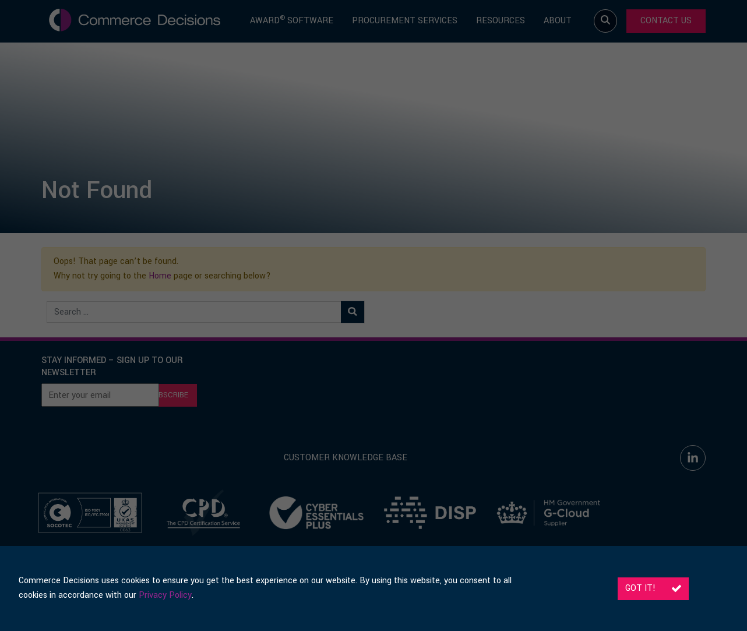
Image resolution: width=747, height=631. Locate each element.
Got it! (653, 588)
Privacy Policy (165, 595)
